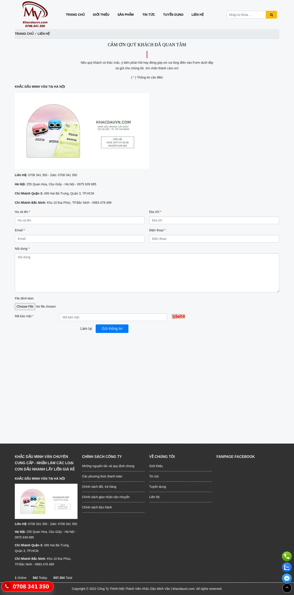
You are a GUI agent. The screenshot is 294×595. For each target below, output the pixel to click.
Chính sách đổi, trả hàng (99, 486)
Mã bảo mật (24, 316)
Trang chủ (75, 14)
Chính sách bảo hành (97, 507)
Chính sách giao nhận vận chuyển (106, 497)
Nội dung (22, 248)
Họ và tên (22, 212)
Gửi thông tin (112, 328)
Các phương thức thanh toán (102, 476)
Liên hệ (198, 14)
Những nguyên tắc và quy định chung (108, 466)
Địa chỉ (155, 212)
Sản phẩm (125, 14)
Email (20, 230)
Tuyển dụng (173, 14)
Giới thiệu (101, 14)
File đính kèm (24, 298)
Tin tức (149, 14)
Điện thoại (157, 230)
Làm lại (86, 328)
